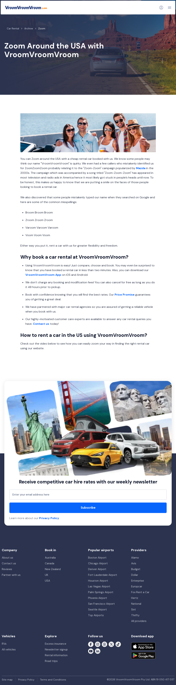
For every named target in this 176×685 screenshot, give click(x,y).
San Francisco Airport (101, 604)
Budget (135, 569)
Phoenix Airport (97, 598)
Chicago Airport (98, 563)
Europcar (136, 586)
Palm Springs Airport (100, 592)
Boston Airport (97, 557)
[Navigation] (169, 7)
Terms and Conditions (53, 679)
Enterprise (137, 581)
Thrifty (135, 615)
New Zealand (53, 569)
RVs (4, 644)
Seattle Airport (97, 609)
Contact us (9, 563)
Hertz (134, 598)
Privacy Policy (49, 518)
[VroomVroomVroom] (26, 7)
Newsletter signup (56, 649)
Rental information (56, 655)
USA (47, 581)
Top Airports (96, 615)
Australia (50, 557)
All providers (138, 621)
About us (7, 557)
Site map (7, 679)
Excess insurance (55, 644)
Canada (49, 563)
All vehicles (9, 649)
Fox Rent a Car (140, 592)
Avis (133, 563)
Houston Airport (98, 581)
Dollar (134, 575)
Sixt (133, 609)
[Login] (161, 8)
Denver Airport (97, 569)
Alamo (135, 557)
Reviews (7, 569)
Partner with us (11, 575)
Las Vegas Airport (99, 586)
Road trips (51, 661)
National (136, 604)
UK (46, 575)
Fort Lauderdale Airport (102, 575)
